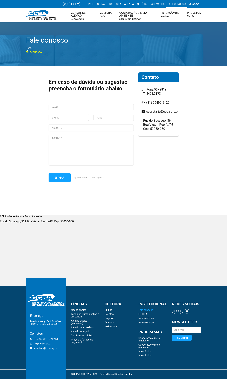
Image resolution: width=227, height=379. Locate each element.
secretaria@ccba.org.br (158, 111)
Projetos (194, 14)
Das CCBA (115, 4)
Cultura (106, 14)
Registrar (182, 338)
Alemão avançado (80, 331)
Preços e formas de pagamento (82, 340)
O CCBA (142, 314)
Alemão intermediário (82, 327)
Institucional (97, 4)
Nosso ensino (78, 310)
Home (29, 48)
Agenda (129, 4)
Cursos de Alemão (81, 15)
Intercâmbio (170, 14)
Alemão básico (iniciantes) (79, 322)
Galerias (109, 322)
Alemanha (158, 4)
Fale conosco (177, 4)
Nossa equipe (146, 322)
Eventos (109, 314)
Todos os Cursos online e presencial (85, 315)
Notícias (142, 4)
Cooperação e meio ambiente (136, 15)
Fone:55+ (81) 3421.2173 (154, 91)
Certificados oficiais (82, 335)
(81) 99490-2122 (155, 102)
